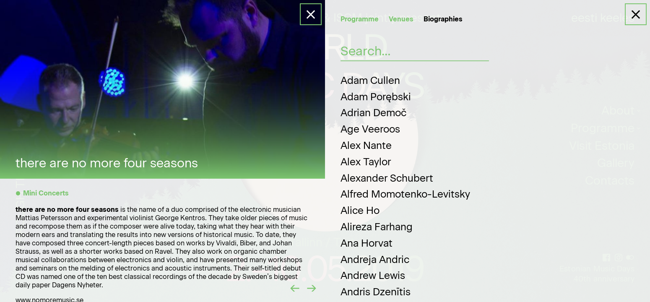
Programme (360, 19)
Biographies (443, 19)
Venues (401, 19)
